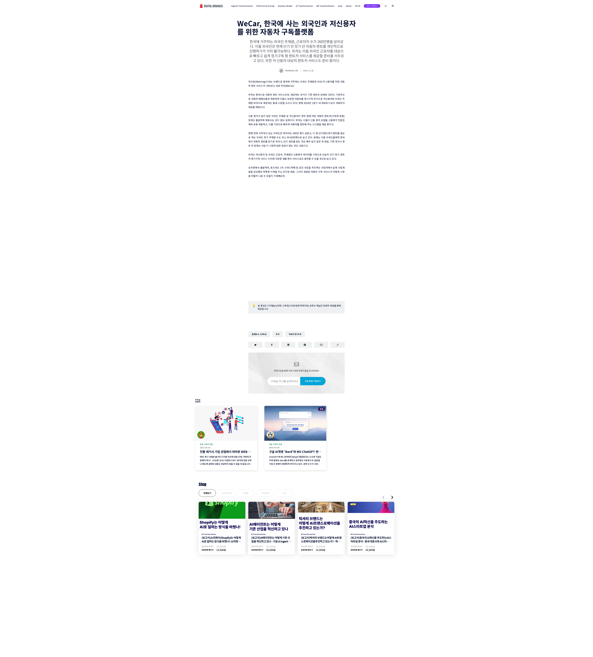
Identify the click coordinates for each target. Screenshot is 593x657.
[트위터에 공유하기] (255, 345)
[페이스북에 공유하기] (272, 345)
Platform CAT (288, 70)
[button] (383, 497)
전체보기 (207, 493)
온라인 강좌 (226, 493)
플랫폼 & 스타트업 (259, 334)
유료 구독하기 (372, 6)
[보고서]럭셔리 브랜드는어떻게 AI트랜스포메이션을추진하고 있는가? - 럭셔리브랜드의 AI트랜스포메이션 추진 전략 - (321, 543)
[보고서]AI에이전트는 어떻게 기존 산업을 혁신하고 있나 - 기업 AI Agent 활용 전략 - (271, 541)
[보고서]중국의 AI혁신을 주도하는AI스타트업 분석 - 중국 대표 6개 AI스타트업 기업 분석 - (371, 541)
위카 (277, 334)
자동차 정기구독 (295, 334)
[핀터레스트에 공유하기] (305, 345)
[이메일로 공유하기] (321, 345)
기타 (284, 493)
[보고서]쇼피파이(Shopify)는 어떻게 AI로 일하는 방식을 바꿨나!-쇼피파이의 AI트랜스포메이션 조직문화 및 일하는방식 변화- (221, 543)
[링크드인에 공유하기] (288, 345)
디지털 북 (265, 493)
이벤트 (246, 493)
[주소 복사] (338, 345)
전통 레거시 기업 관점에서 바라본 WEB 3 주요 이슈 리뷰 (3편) (238, 451)
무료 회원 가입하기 (313, 381)
